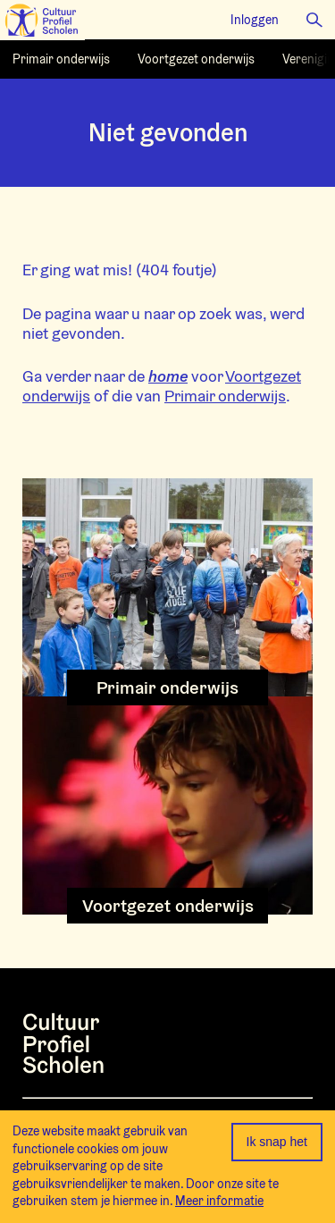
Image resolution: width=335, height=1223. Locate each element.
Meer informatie (219, 1201)
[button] (314, 19)
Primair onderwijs (225, 395)
